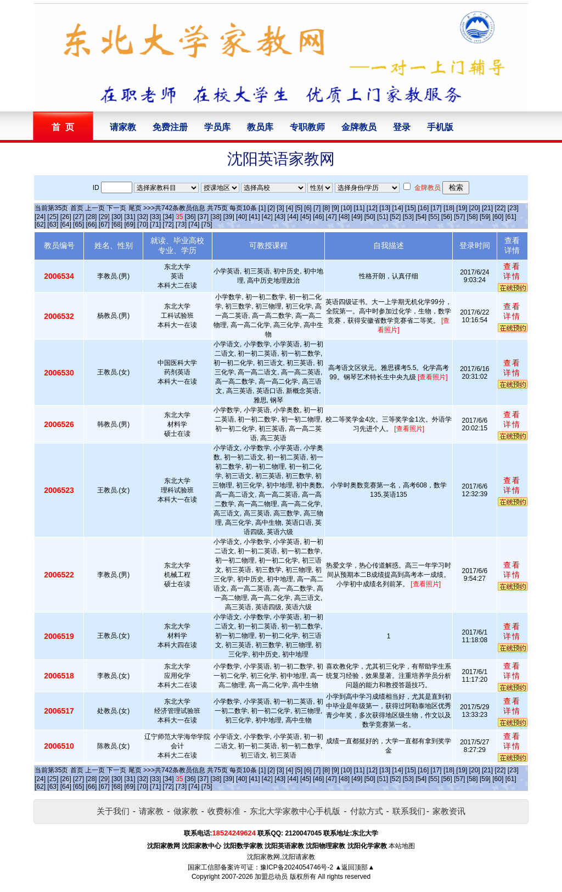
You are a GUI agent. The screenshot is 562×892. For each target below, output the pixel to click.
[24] (40, 217)
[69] (130, 224)
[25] (52, 217)
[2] (271, 208)
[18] (448, 208)
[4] (289, 208)
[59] (485, 217)
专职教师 (307, 127)
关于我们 (113, 811)
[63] (52, 224)
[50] (369, 217)
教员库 (260, 127)
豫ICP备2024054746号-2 (296, 867)
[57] (459, 217)
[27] (78, 217)
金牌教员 (358, 127)
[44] (293, 217)
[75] (206, 224)
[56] (446, 217)
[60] (497, 217)
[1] (262, 208)
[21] (487, 208)
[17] (436, 208)
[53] (408, 217)
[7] (317, 208)
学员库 (217, 127)
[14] (397, 208)
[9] (335, 208)
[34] (168, 217)
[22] (499, 208)
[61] (510, 217)
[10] (346, 208)
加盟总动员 (271, 876)
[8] (326, 208)
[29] (104, 217)
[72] (168, 224)
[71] (155, 224)
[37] (203, 217)
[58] (472, 217)
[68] (116, 224)
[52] (395, 217)
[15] (410, 208)
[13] (384, 208)
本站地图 (402, 846)
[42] (267, 217)
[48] (344, 217)
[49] (356, 217)
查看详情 (512, 271)
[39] (228, 217)
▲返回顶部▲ (355, 867)
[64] (65, 224)
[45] (305, 217)
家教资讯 (448, 811)
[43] (279, 217)
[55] (433, 217)
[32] (142, 217)
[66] (91, 224)
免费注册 (170, 127)
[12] (372, 208)
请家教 (123, 127)
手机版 (440, 127)
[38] (215, 217)
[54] (420, 217)
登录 (402, 127)
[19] (461, 208)
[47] (331, 217)
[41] (254, 217)
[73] (181, 224)
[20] (474, 208)
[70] (142, 224)
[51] (382, 217)
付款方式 (366, 811)
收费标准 (223, 811)
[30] (116, 217)
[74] (193, 224)
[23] (513, 208)
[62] (40, 224)
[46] (318, 217)
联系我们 (408, 811)
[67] (104, 224)
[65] (78, 224)
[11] (358, 208)
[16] (423, 208)
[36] (190, 217)
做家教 (185, 811)
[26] (65, 217)
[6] (307, 208)
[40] (241, 217)
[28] (91, 217)
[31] (130, 217)
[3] (280, 208)
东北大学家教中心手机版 (295, 811)
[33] (155, 217)
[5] (298, 208)
